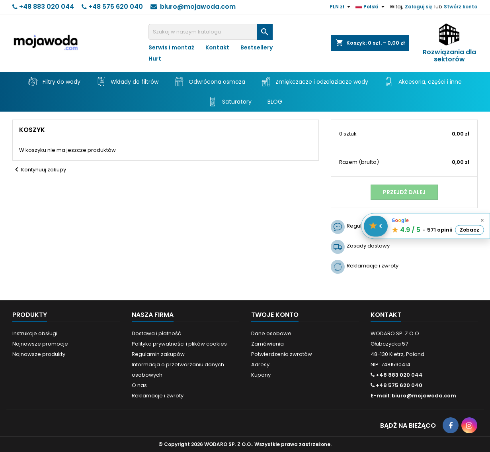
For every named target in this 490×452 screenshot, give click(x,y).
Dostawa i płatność (156, 333)
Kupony (261, 375)
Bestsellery (256, 47)
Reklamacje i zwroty (158, 395)
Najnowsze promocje (40, 344)
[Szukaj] (210, 32)
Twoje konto (275, 314)
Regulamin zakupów (158, 354)
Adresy (260, 364)
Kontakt (217, 47)
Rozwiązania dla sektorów (449, 56)
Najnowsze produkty (38, 354)
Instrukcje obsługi (34, 333)
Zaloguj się (418, 6)
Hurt (154, 58)
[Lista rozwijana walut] (341, 7)
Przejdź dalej (404, 192)
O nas (139, 385)
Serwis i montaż (171, 47)
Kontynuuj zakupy (39, 169)
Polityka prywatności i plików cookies (179, 344)
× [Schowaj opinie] (482, 220)
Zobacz (469, 229)
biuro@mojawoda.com (198, 6)
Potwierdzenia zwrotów (281, 354)
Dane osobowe (271, 333)
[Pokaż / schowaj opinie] (376, 226)
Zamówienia (267, 344)
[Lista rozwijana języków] (371, 7)
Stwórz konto (460, 6)
